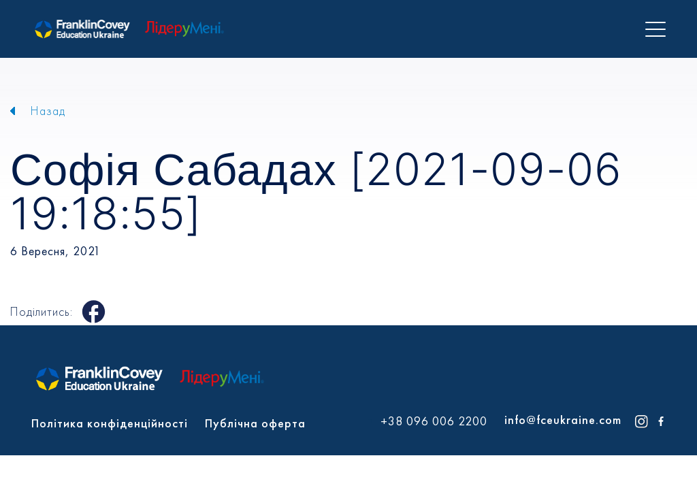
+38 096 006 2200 (433, 421)
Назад (48, 110)
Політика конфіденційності (109, 423)
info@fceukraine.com (562, 419)
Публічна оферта (255, 423)
